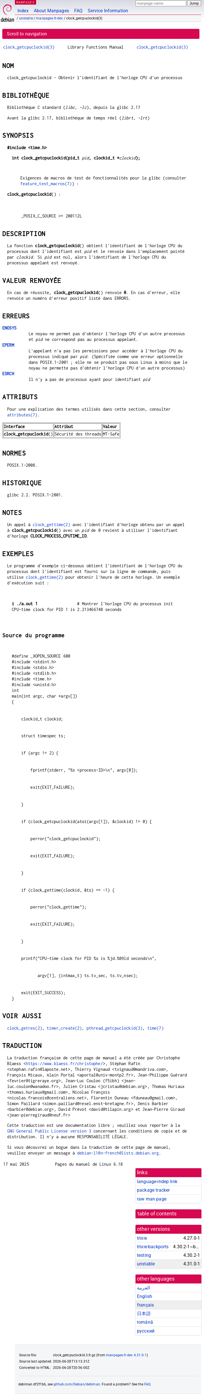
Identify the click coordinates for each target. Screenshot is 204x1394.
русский (145, 1331)
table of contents (157, 1214)
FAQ (78, 10)
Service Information (108, 10)
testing (144, 1255)
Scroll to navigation (27, 34)
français (145, 1305)
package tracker (153, 1190)
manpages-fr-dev (49, 18)
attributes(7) (22, 414)
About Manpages (51, 10)
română (145, 1322)
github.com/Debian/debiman (77, 1384)
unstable (26, 18)
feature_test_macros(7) (46, 183)
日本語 (144, 1313)
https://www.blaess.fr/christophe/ (64, 1063)
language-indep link (157, 1181)
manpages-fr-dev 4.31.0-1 (126, 1355)
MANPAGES (25, 2)
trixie (142, 1238)
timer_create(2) (64, 1028)
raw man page (151, 1199)
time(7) (155, 1028)
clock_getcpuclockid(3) (28, 47)
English (144, 1296)
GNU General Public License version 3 (49, 1131)
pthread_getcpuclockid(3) (115, 1028)
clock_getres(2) (24, 1028)
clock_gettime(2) (51, 524)
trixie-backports (152, 1246)
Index (23, 10)
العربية (143, 1288)
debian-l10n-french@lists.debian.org (118, 1153)
